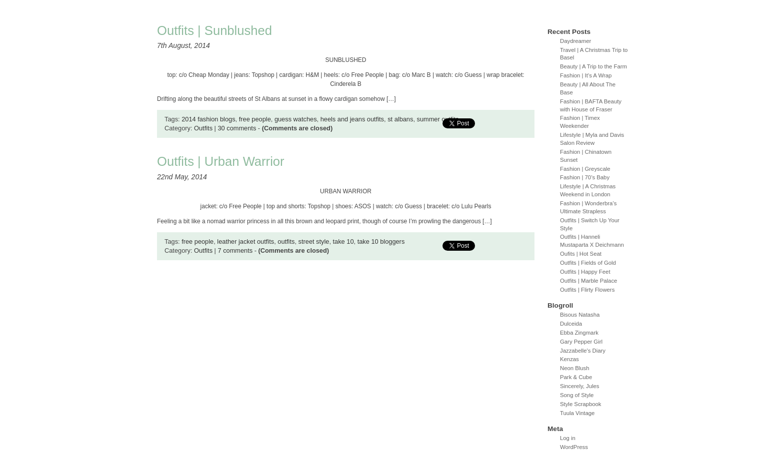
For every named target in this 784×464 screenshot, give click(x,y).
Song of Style (577, 395)
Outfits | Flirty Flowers (587, 290)
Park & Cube (576, 377)
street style (314, 241)
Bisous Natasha (580, 315)
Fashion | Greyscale (585, 169)
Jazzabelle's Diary (583, 351)
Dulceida (571, 324)
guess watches (295, 119)
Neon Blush (575, 368)
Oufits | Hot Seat (581, 254)
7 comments (235, 250)
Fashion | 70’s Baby (585, 177)
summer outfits (438, 119)
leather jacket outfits (245, 241)
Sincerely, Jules (580, 386)
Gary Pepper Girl (581, 342)
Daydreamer (575, 41)
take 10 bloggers (381, 241)
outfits (286, 241)
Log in (568, 438)
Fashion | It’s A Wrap (586, 75)
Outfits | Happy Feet (585, 272)
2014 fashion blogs (208, 119)
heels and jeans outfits (352, 119)
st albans (400, 119)
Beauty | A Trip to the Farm (593, 66)
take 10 (343, 241)
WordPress (574, 447)
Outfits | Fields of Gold (588, 263)
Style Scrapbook (581, 404)
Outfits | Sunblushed (214, 30)
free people (255, 119)
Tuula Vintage (577, 413)
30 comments (237, 128)
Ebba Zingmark (579, 333)
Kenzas (569, 359)
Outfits (203, 128)
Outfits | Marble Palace (588, 281)
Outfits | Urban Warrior (220, 161)
